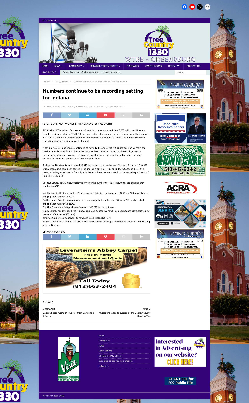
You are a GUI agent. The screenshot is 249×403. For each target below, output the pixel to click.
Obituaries (133, 66)
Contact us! (193, 66)
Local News (98, 106)
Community (75, 66)
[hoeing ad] (180, 107)
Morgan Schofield (78, 106)
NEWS (57, 66)
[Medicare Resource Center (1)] (180, 141)
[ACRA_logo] (180, 192)
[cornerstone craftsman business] (180, 226)
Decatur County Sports (104, 66)
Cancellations (153, 66)
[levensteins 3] (96, 288)
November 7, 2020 (56, 106)
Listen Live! (174, 66)
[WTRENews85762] (180, 257)
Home (45, 66)
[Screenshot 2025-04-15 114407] (180, 174)
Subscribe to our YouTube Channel (115, 361)
